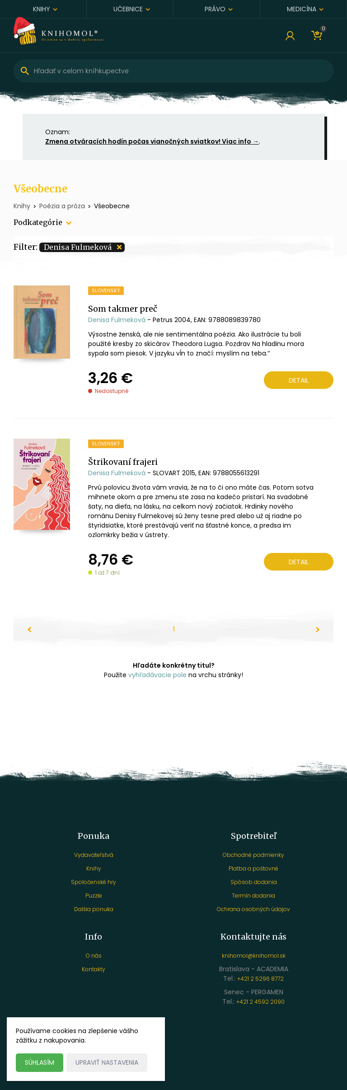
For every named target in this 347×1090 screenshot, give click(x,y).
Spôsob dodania (253, 882)
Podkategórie (38, 222)
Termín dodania (253, 895)
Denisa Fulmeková (116, 319)
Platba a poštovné (253, 868)
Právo (215, 9)
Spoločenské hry (93, 882)
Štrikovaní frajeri (123, 462)
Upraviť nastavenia (106, 1062)
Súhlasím (39, 1062)
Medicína (301, 9)
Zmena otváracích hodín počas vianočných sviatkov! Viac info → (152, 141)
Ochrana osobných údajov (253, 909)
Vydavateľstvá (93, 855)
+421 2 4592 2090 (260, 1002)
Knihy (41, 9)
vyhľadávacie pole (157, 674)
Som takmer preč (122, 309)
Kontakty (93, 969)
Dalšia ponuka (93, 909)
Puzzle (93, 895)
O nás (94, 955)
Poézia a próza (62, 206)
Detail (299, 380)
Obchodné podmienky (253, 855)
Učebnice (128, 9)
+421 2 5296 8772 (260, 978)
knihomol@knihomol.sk (254, 955)
